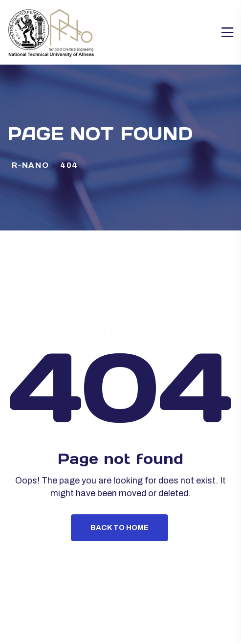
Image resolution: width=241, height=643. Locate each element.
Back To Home (119, 527)
